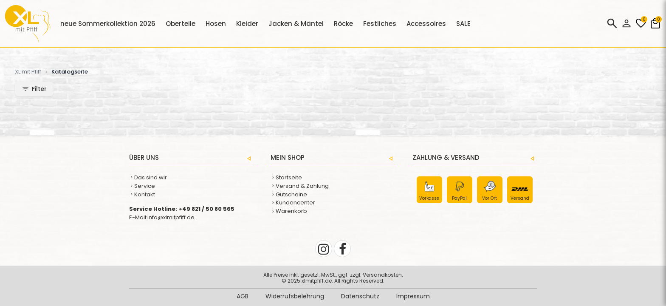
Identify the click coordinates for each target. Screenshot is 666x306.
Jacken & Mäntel (296, 23)
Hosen (216, 23)
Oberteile (180, 23)
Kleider (247, 23)
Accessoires (426, 23)
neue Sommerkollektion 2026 (107, 23)
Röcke (343, 23)
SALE (463, 23)
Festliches (379, 23)
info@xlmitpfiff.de (171, 217)
